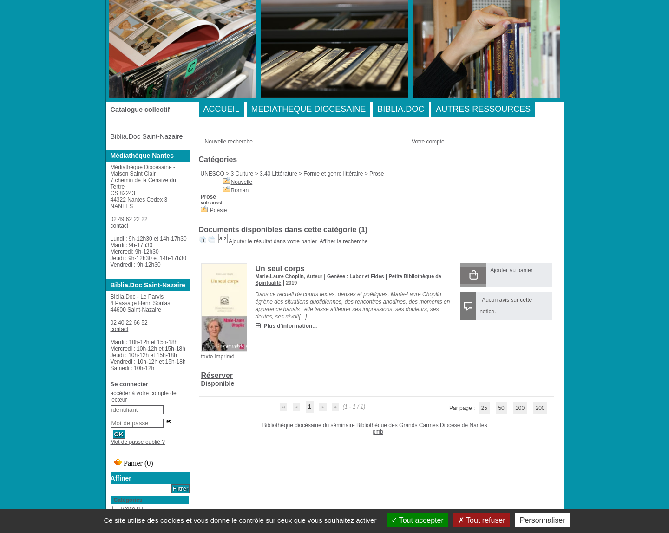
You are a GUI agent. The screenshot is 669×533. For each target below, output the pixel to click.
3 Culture (242, 173)
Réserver (217, 375)
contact (120, 225)
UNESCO (212, 173)
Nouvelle (242, 182)
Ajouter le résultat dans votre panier (272, 241)
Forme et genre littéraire (333, 173)
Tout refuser (481, 520)
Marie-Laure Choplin (280, 276)
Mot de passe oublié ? (138, 442)
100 (520, 408)
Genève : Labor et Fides (355, 276)
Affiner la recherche (344, 241)
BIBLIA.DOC (400, 109)
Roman (240, 190)
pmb (378, 432)
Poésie (218, 210)
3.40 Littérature (278, 173)
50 (501, 408)
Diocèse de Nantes (463, 425)
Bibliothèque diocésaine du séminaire (308, 425)
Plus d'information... (290, 326)
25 (484, 408)
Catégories (128, 500)
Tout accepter (417, 520)
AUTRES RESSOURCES (483, 109)
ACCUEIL (221, 109)
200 (539, 408)
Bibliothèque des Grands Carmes (397, 425)
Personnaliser (542, 520)
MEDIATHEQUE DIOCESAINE (308, 109)
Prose (376, 173)
